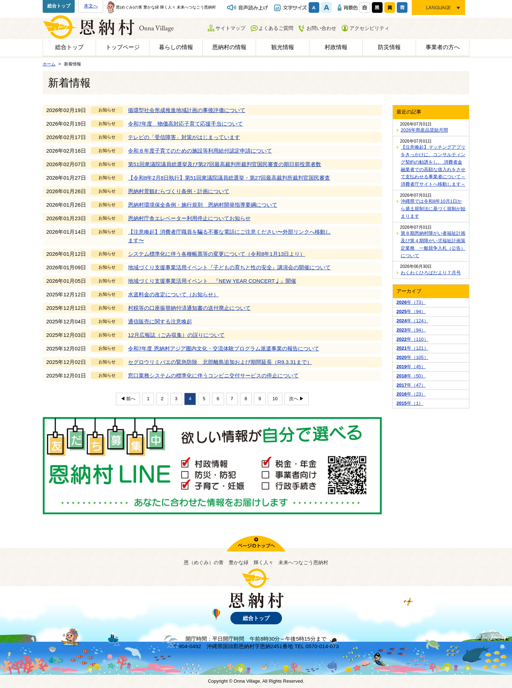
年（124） (412, 320)
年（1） (409, 403)
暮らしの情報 (176, 47)
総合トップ (58, 6)
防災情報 (389, 47)
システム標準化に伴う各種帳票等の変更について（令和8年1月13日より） (216, 254)
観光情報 (282, 47)
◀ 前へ (128, 398)
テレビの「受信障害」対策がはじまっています (184, 137)
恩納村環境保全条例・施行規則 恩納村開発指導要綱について (202, 205)
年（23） (411, 394)
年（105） (412, 357)
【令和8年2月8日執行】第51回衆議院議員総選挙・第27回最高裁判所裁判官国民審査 (229, 178)
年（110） (412, 339)
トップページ (123, 47)
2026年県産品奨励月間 (424, 130)
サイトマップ (230, 28)
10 (274, 398)
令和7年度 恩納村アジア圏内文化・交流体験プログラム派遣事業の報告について (223, 348)
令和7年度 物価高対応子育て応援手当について (185, 124)
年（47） (411, 385)
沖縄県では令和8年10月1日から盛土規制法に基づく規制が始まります (433, 209)
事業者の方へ (443, 47)
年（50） (411, 376)
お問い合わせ (321, 28)
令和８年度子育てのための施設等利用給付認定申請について (200, 151)
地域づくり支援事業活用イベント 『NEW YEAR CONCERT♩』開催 (212, 281)
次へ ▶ (296, 398)
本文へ (91, 6)
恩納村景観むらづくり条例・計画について (178, 191)
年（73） (411, 302)
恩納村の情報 (229, 47)
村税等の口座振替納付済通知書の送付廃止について (189, 308)
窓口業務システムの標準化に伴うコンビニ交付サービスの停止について (213, 375)
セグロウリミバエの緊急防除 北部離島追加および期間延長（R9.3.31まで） (220, 362)
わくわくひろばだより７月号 (431, 272)
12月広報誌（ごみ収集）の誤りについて (176, 335)
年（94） (411, 311)
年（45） (411, 366)
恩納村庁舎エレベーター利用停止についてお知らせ (189, 218)
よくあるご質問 (275, 28)
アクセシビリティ (369, 28)
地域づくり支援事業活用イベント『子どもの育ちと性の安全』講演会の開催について (229, 267)
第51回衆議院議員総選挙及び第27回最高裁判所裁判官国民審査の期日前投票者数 (224, 164)
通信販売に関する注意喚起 (160, 321)
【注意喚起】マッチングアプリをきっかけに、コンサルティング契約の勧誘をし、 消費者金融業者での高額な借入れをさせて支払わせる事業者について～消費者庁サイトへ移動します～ (433, 165)
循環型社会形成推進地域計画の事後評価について (186, 110)
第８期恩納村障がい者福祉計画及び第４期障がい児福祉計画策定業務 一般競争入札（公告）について (433, 244)
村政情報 (336, 47)
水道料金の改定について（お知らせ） (173, 294)
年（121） (412, 348)
